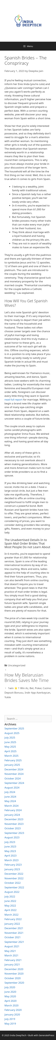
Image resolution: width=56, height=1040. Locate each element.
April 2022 (10, 910)
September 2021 (14, 942)
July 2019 (9, 1019)
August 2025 (11, 733)
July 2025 (9, 737)
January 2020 (12, 1014)
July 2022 (9, 896)
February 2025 (13, 760)
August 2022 (11, 892)
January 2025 (12, 764)
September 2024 (14, 783)
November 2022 (13, 878)
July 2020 (9, 987)
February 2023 (13, 864)
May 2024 (10, 801)
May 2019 (10, 1023)
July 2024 (9, 792)
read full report (13, 399)
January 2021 (12, 964)
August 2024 (11, 787)
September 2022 (14, 887)
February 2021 (13, 960)
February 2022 (13, 919)
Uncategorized (16, 665)
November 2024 (13, 774)
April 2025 (10, 751)
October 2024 (12, 778)
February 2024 (13, 810)
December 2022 (13, 873)
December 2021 (13, 928)
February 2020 (13, 1010)
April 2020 (10, 1000)
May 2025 (10, 746)
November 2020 (13, 973)
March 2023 (11, 860)
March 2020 (11, 1005)
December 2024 (13, 769)
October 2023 (12, 828)
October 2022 (12, 882)
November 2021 (13, 932)
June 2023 (10, 846)
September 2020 (14, 982)
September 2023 (14, 833)
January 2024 (12, 814)
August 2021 (11, 946)
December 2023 (13, 819)
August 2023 (11, 837)
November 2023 (13, 824)
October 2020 (12, 978)
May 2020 (10, 996)
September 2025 (14, 728)
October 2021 (12, 937)
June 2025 (10, 742)
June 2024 (10, 796)
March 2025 (11, 755)
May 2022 (10, 905)
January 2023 (12, 869)
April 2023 (10, 855)
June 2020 (10, 991)
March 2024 (11, 805)
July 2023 (9, 842)
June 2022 (10, 901)
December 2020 (13, 969)
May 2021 (10, 951)
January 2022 (12, 923)
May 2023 (10, 851)
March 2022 (11, 914)
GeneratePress (46, 1035)
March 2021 (11, 955)
